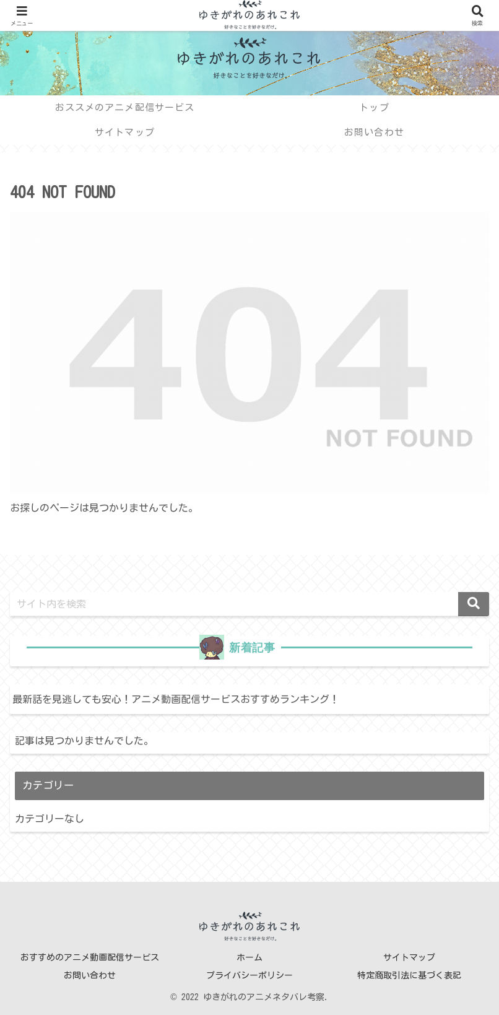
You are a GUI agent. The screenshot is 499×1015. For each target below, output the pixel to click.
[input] (249, 604)
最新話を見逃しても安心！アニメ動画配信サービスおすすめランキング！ (175, 699)
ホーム (249, 957)
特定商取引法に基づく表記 (409, 975)
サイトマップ (409, 957)
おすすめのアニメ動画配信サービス (89, 957)
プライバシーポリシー (249, 975)
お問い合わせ (90, 975)
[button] (473, 604)
